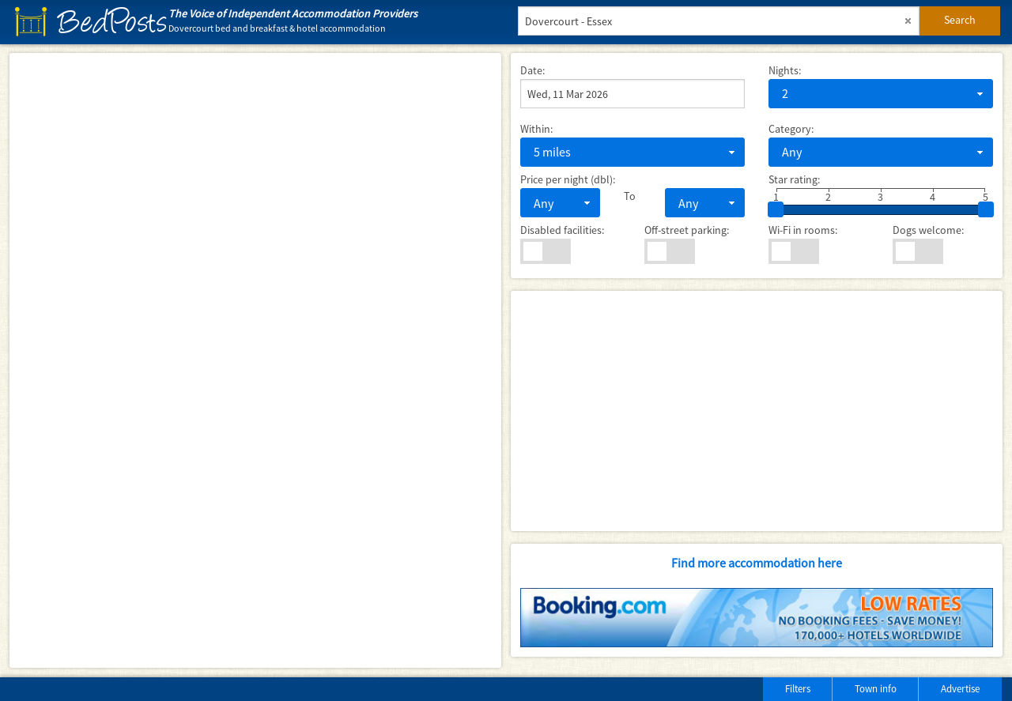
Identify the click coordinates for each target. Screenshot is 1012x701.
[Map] (255, 360)
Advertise (960, 688)
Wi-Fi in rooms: (802, 230)
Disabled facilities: (562, 230)
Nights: (784, 70)
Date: (532, 70)
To (630, 196)
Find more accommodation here (756, 563)
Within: (536, 129)
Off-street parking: (686, 230)
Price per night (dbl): (567, 179)
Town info (876, 688)
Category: (791, 129)
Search (960, 20)
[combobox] (880, 93)
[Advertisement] (756, 411)
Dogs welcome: (928, 230)
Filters (797, 688)
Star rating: (794, 179)
